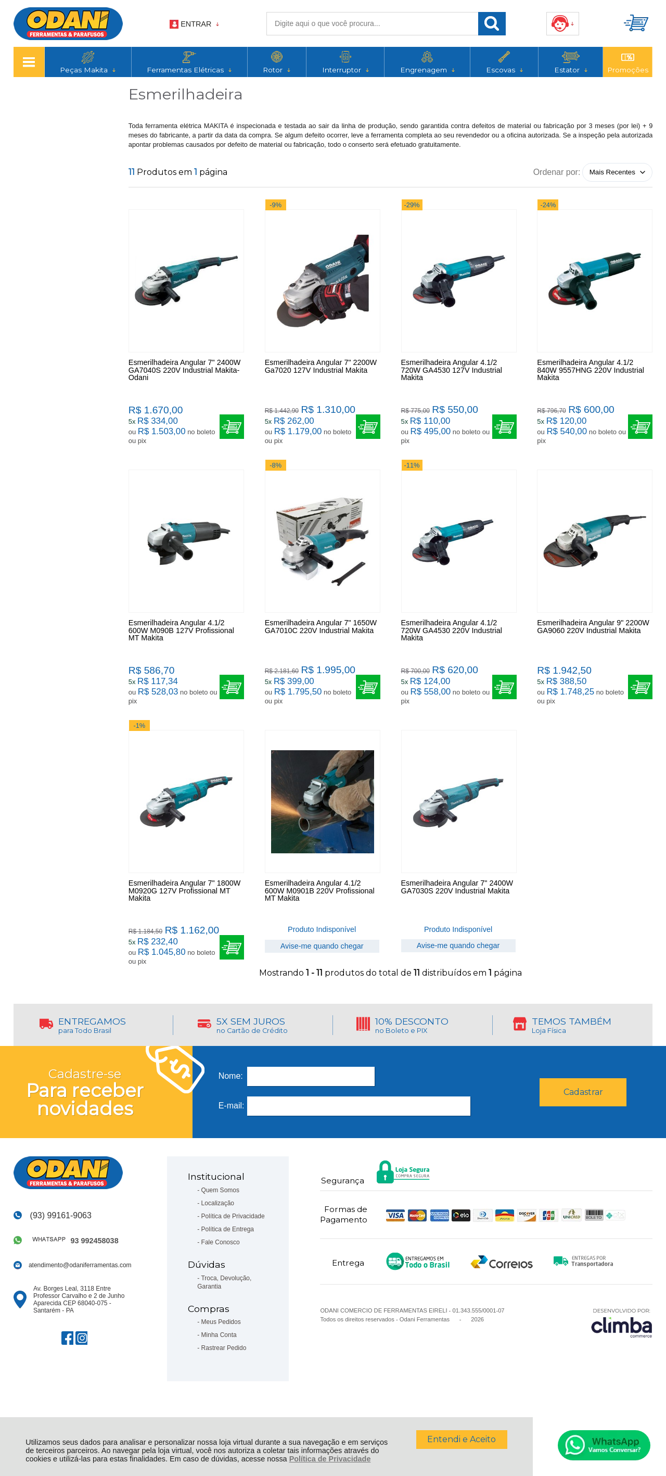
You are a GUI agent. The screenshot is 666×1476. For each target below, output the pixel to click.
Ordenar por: (557, 171)
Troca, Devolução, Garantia (224, 1316)
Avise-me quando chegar (322, 973)
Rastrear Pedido (224, 1382)
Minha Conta (219, 1369)
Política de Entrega (227, 1264)
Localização (217, 1238)
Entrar (196, 24)
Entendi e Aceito (461, 1439)
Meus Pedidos (221, 1356)
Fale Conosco (220, 1277)
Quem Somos (220, 1225)
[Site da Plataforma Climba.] (621, 1357)
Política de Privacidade (330, 1459)
